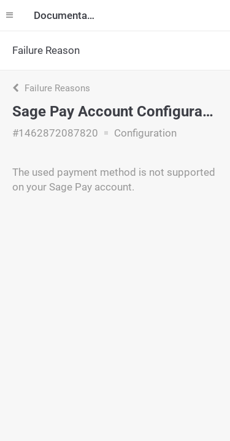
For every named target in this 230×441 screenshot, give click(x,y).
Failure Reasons (51, 88)
